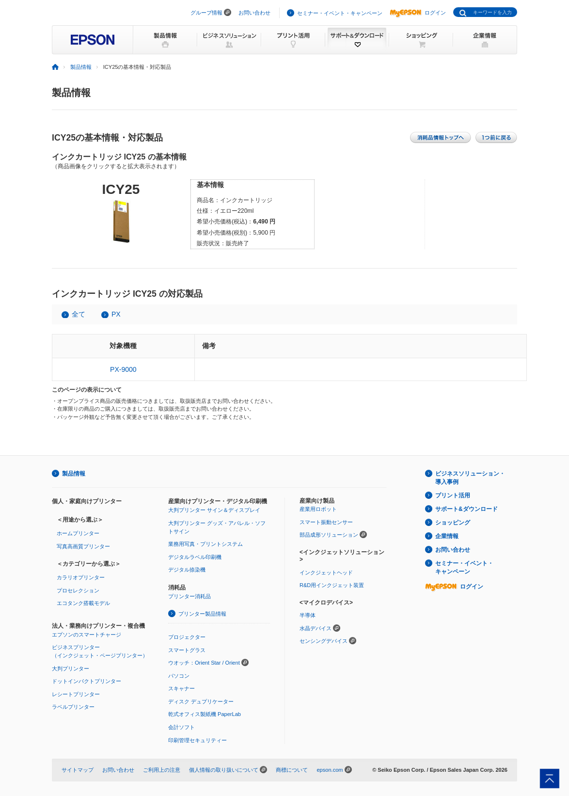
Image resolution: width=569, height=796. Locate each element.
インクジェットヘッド (326, 572)
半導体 (308, 615)
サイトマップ (78, 770)
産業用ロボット (318, 509)
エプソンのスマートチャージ (86, 634)
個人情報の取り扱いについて (223, 770)
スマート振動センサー (326, 522)
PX (116, 314)
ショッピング (452, 522)
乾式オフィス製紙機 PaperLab (204, 714)
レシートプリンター (76, 694)
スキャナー (181, 688)
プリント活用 (452, 495)
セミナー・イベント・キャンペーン (339, 13)
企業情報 (446, 536)
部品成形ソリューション (329, 535)
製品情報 (81, 67)
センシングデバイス (324, 641)
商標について (292, 770)
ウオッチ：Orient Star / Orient (204, 663)
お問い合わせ (254, 13)
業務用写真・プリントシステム (205, 544)
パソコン (179, 676)
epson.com (329, 770)
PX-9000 (123, 369)
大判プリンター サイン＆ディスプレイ (214, 510)
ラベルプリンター (73, 707)
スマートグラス (186, 650)
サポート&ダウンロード (466, 509)
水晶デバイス (316, 628)
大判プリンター (70, 668)
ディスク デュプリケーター (201, 701)
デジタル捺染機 (186, 570)
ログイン (418, 13)
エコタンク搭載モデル (83, 603)
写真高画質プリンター (83, 546)
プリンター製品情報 (202, 614)
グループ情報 (206, 13)
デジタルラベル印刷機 (194, 557)
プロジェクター (186, 637)
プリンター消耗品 (189, 596)
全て (78, 314)
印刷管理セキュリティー (197, 740)
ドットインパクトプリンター (86, 681)
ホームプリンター (78, 533)
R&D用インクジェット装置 (332, 585)
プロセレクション (78, 590)
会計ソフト (181, 727)
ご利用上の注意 (161, 770)
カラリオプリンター (81, 577)
